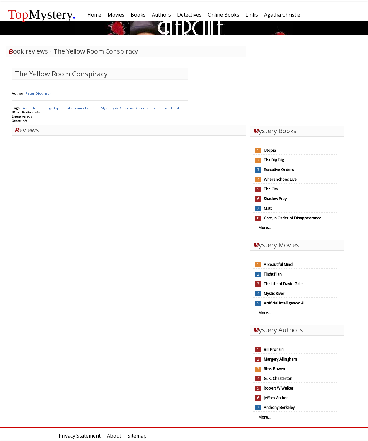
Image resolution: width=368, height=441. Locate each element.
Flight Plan (273, 274)
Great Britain (32, 108)
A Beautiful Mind (278, 264)
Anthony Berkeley (279, 407)
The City (271, 189)
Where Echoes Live (280, 179)
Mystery (42, 14)
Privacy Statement (80, 435)
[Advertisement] (297, 83)
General (143, 108)
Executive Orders (279, 169)
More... (265, 227)
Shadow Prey (275, 198)
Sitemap (137, 435)
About (114, 435)
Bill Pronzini (274, 349)
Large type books (58, 108)
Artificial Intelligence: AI (284, 303)
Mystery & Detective (118, 108)
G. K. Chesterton (278, 378)
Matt (268, 208)
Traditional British (165, 108)
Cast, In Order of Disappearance (292, 218)
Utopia (270, 150)
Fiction (95, 108)
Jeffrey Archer (276, 397)
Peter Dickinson (38, 93)
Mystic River (274, 293)
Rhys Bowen (274, 368)
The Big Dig (274, 160)
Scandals (81, 108)
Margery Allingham (280, 359)
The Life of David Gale (283, 283)
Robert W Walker (278, 388)
